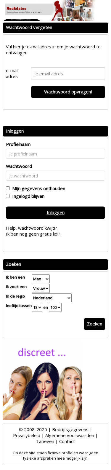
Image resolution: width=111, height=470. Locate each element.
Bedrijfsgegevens (70, 429)
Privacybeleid (26, 435)
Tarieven (45, 441)
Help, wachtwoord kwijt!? (31, 228)
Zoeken (94, 324)
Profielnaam (18, 144)
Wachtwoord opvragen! (68, 92)
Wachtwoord (19, 166)
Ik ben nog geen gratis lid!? (33, 234)
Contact (67, 441)
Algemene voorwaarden (69, 435)
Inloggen (56, 212)
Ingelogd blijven (27, 196)
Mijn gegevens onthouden (37, 188)
